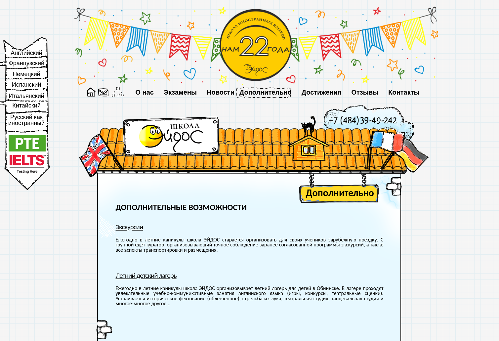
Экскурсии (129, 227)
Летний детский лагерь (146, 275)
